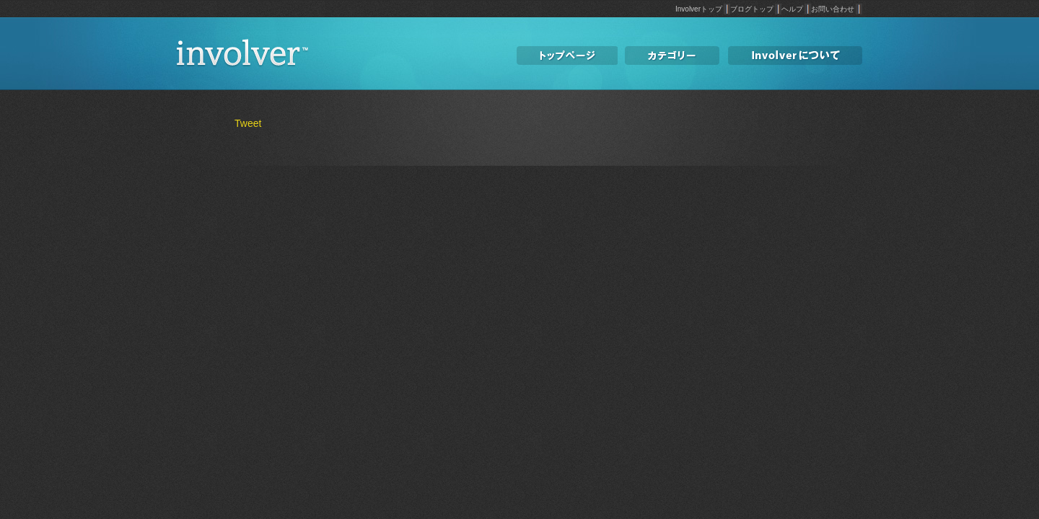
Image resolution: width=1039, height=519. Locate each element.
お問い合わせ (832, 9)
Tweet (247, 123)
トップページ (567, 56)
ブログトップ (751, 9)
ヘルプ (792, 9)
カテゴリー (672, 56)
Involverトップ (698, 9)
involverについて (794, 56)
